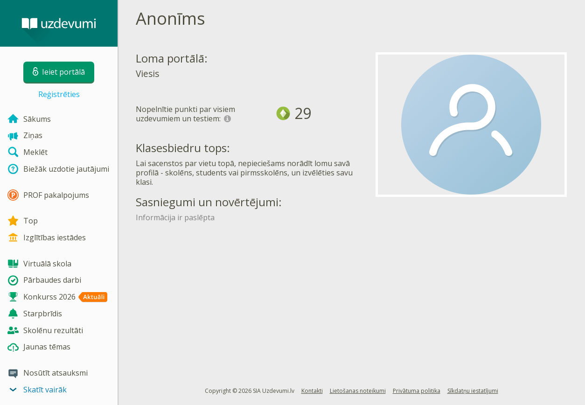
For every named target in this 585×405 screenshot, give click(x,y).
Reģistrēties (59, 94)
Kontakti (312, 391)
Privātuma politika (416, 391)
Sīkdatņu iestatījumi (472, 391)
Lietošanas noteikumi (358, 391)
